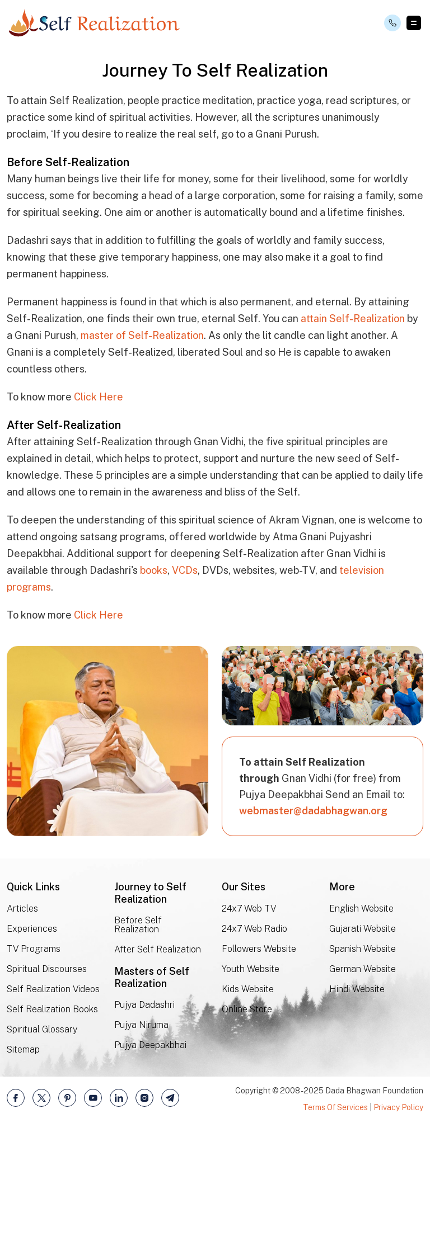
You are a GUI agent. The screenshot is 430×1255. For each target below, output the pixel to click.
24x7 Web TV (249, 1043)
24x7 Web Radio (254, 1063)
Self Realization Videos (53, 1123)
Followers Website (259, 1083)
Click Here (98, 531)
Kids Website (248, 1123)
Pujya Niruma (141, 1159)
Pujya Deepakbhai (150, 1179)
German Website (362, 1103)
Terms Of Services (335, 1241)
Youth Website (250, 1103)
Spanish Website (362, 1083)
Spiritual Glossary (42, 1163)
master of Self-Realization (142, 469)
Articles (22, 1043)
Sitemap (23, 1183)
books (153, 704)
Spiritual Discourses (47, 1103)
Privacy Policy (398, 1241)
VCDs (185, 704)
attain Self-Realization (353, 453)
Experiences (32, 1063)
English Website (361, 1043)
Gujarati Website (362, 1063)
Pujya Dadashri (144, 1139)
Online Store (247, 1143)
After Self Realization (157, 1084)
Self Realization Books (52, 1143)
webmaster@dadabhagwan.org (313, 945)
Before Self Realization (138, 1059)
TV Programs (33, 1083)
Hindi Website (357, 1123)
